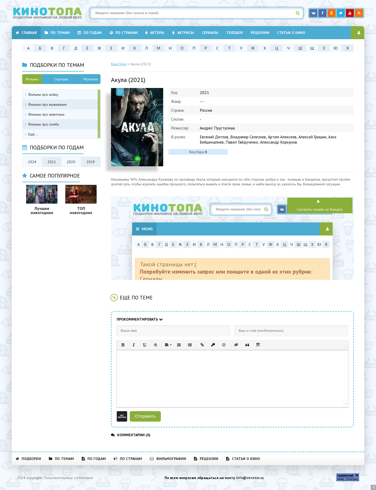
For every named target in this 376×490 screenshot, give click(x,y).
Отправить (145, 416)
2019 (90, 162)
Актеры (154, 32)
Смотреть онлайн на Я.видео (320, 209)
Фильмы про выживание (47, 104)
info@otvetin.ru (250, 477)
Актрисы (183, 32)
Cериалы (210, 32)
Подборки (28, 458)
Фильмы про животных (46, 114)
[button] (123, 345)
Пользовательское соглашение (68, 477)
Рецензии (260, 32)
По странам (124, 32)
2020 (71, 162)
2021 (52, 162)
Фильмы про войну (43, 94)
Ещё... (33, 134)
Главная (26, 32)
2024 (32, 162)
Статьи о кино (291, 32)
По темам (57, 32)
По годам (90, 32)
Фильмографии (168, 458)
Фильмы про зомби (43, 124)
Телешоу (234, 32)
